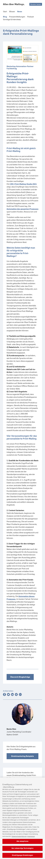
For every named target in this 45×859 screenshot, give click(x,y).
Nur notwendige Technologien (22, 850)
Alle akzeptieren (22, 843)
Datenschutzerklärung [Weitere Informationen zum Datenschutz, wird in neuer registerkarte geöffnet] (19, 838)
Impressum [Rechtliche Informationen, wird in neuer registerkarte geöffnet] (31, 838)
